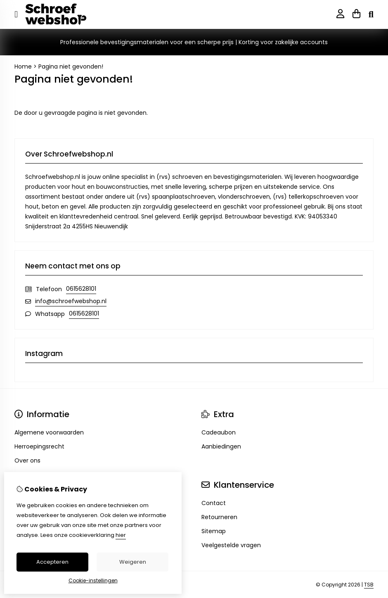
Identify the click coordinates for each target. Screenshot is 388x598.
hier (121, 535)
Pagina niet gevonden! (70, 66)
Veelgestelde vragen (231, 545)
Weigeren (132, 562)
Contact (213, 503)
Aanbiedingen (221, 446)
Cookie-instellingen (93, 580)
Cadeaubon (218, 432)
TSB (369, 584)
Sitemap (213, 531)
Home (23, 66)
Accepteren (52, 562)
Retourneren (219, 517)
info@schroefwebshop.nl (70, 301)
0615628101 (81, 289)
